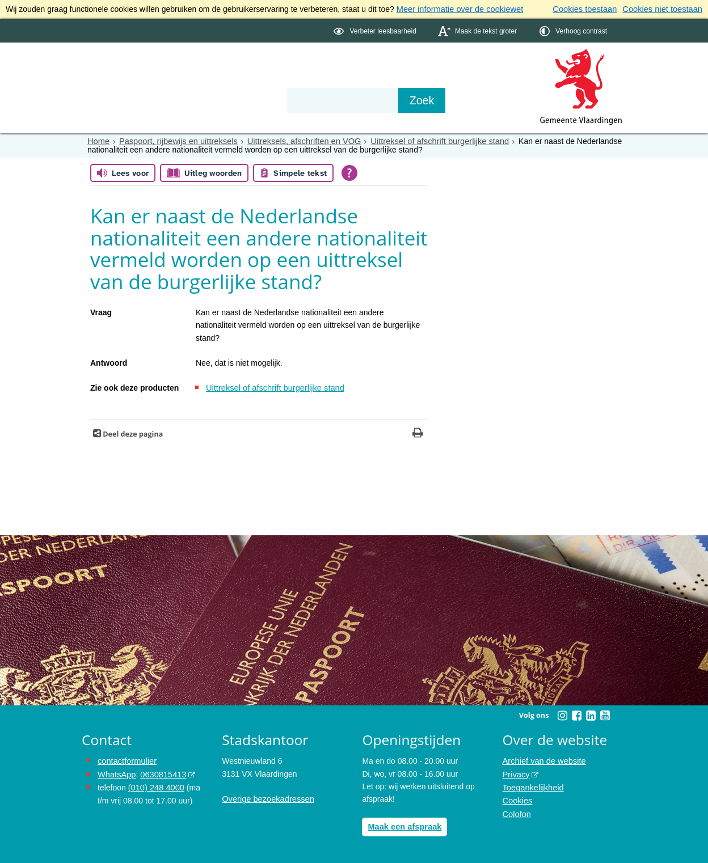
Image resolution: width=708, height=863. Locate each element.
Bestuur (187, 80)
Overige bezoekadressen (266, 797)
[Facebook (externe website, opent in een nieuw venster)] (576, 714)
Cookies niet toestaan (664, 9)
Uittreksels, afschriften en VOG (295, 140)
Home (97, 140)
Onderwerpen (115, 80)
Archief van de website (543, 759)
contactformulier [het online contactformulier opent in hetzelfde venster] (126, 759)
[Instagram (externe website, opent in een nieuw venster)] (562, 714)
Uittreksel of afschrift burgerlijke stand (426, 140)
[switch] (376, 30)
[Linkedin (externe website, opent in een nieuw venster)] (590, 714)
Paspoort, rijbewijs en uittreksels (174, 140)
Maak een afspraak (403, 825)
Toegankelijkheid (532, 784)
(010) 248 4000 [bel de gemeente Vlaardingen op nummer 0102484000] (155, 784)
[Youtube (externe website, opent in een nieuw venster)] (605, 714)
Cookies (517, 797)
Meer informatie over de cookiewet (457, 9)
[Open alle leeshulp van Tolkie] (349, 172)
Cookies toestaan (589, 9)
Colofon (516, 810)
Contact (323, 80)
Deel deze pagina (132, 432)
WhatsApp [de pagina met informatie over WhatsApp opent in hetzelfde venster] (116, 772)
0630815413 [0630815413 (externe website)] (160, 772)
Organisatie (255, 80)
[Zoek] (476, 99)
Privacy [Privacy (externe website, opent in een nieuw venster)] (516, 772)
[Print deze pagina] (418, 432)
